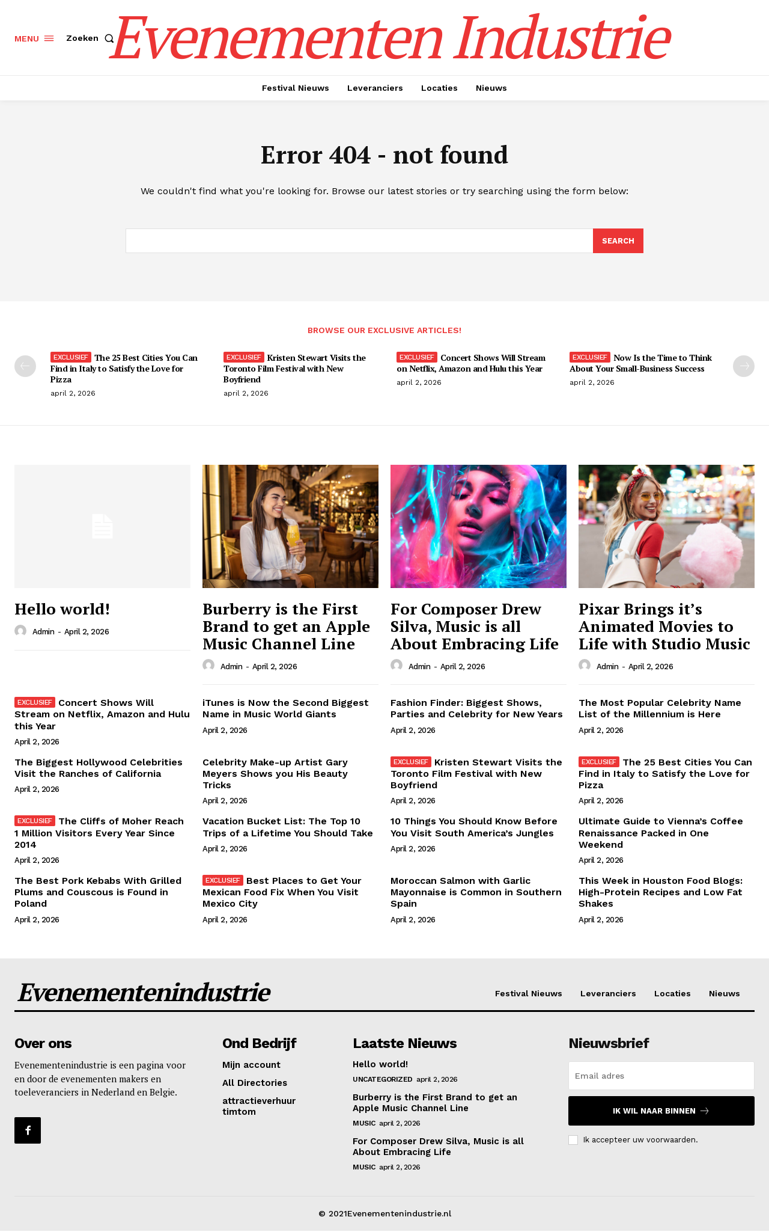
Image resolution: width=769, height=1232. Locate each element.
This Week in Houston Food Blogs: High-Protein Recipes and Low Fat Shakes (661, 893)
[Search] (618, 241)
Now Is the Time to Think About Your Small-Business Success (641, 364)
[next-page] (744, 367)
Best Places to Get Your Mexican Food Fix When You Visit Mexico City (282, 893)
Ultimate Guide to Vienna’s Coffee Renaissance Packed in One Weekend (661, 834)
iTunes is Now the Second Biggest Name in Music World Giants (285, 709)
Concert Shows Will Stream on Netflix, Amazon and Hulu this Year (471, 364)
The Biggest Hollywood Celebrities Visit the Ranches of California (98, 769)
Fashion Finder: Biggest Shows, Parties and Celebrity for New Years (477, 709)
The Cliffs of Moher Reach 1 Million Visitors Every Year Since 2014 (99, 834)
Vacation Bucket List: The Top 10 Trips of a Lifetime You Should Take (287, 828)
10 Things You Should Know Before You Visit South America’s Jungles (474, 828)
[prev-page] (25, 367)
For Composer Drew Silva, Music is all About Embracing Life (475, 626)
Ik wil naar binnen (661, 1112)
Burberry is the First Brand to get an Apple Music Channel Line (286, 626)
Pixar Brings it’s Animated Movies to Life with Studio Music (664, 626)
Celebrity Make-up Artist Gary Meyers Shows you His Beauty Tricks (275, 775)
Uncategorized (383, 1080)
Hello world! (62, 609)
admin (43, 632)
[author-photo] (22, 632)
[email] (661, 1076)
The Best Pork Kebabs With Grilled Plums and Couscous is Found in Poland (97, 893)
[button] (92, 38)
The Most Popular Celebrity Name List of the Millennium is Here (660, 709)
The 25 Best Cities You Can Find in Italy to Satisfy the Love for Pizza (124, 369)
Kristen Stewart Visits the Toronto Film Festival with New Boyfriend (294, 369)
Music (364, 1124)
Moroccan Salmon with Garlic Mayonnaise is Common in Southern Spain (476, 893)
